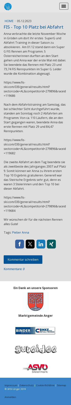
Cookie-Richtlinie (45, 385)
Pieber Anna (20, 232)
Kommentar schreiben (23, 260)
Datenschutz (27, 385)
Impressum (11, 385)
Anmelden (10, 397)
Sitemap (61, 385)
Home (9, 21)
